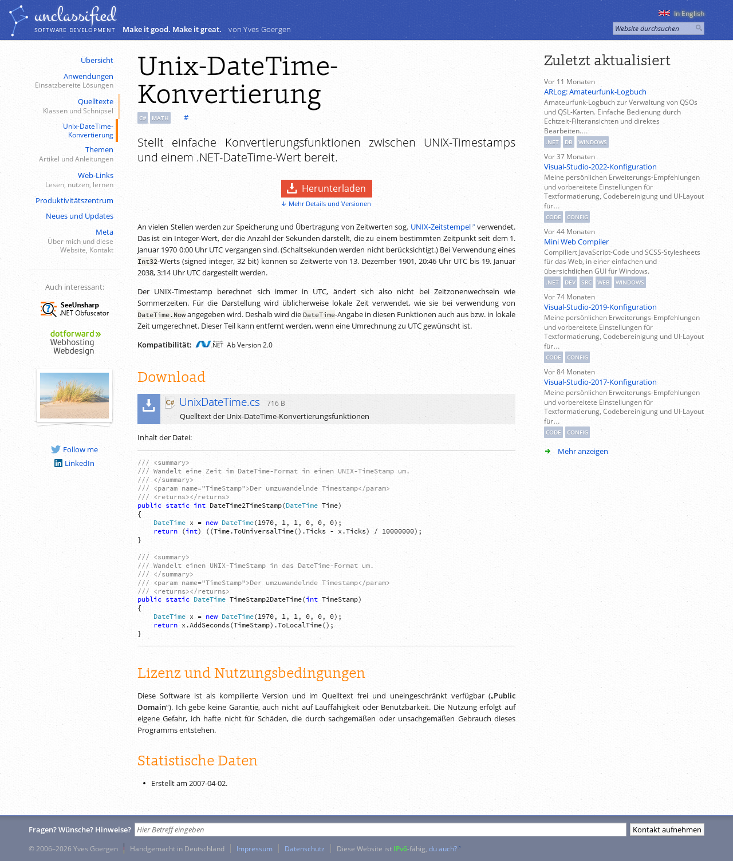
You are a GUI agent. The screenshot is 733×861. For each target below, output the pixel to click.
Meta (73, 241)
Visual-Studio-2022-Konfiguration (600, 166)
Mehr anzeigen (583, 451)
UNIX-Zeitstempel (441, 227)
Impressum (255, 848)
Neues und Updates (79, 216)
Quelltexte (73, 106)
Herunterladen (334, 188)
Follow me (74, 449)
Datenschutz (305, 848)
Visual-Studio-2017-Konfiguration (600, 382)
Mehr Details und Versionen (330, 203)
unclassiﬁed (75, 15)
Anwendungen (73, 81)
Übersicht (97, 60)
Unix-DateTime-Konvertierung (88, 130)
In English (681, 13)
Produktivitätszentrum (74, 200)
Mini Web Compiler (576, 241)
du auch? (443, 848)
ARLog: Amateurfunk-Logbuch (595, 91)
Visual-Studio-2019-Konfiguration (600, 307)
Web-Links (73, 180)
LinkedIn (74, 463)
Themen (73, 154)
